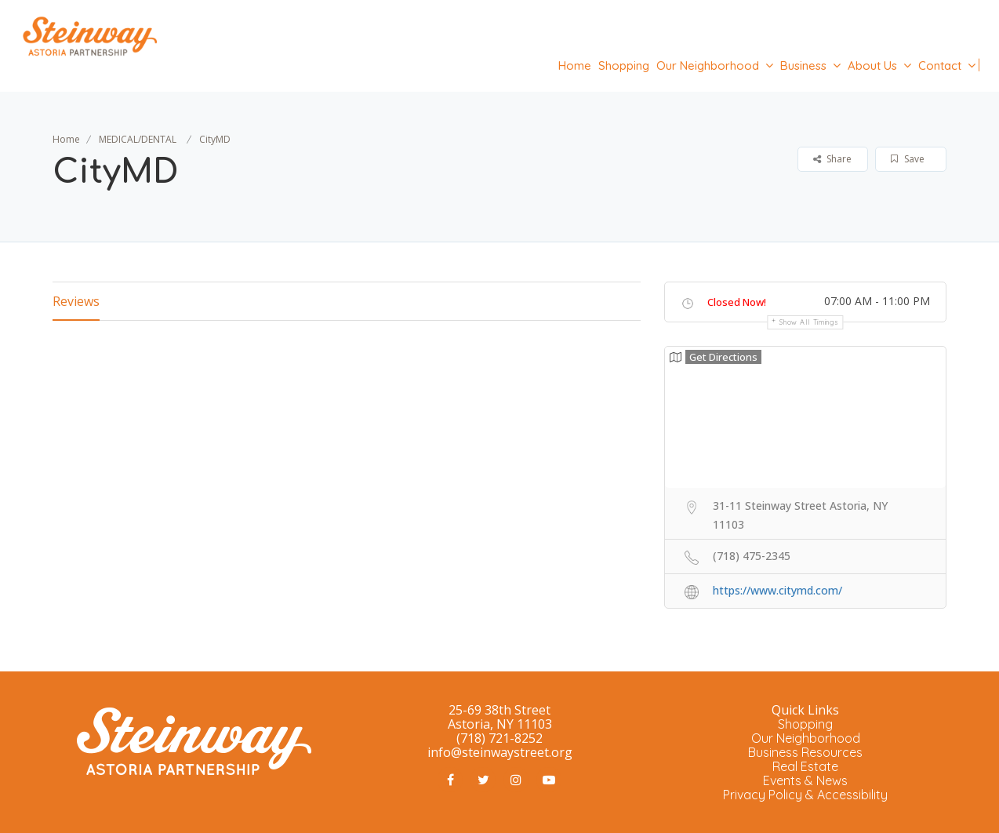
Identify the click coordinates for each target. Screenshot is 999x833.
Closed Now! (736, 302)
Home (574, 65)
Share (832, 159)
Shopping (623, 65)
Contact (939, 65)
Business (803, 65)
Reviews (76, 301)
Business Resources (805, 752)
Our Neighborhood (707, 65)
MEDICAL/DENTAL (137, 139)
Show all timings (808, 322)
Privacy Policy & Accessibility (805, 794)
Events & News (805, 780)
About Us (872, 65)
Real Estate (805, 766)
